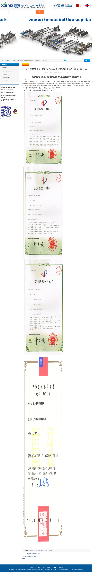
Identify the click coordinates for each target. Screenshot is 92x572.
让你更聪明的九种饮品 (30, 556)
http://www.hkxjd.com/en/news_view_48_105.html (40, 550)
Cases (48, 567)
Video (54, 567)
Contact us (60, 567)
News (89, 65)
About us (31, 567)
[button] (46, 57)
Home (85, 65)
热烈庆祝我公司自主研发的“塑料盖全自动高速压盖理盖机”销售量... (26, 60)
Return (23, 558)
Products (37, 567)
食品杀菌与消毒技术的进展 (33, 554)
